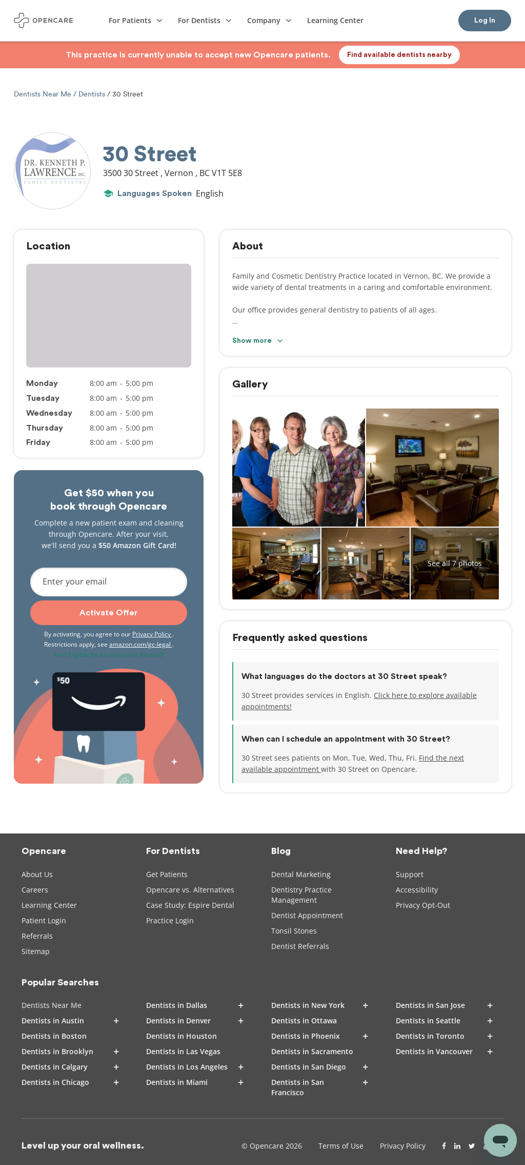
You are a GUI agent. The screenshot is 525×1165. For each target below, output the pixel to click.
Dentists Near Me (43, 94)
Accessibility (417, 890)
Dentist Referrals (300, 946)
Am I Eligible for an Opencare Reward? (109, 654)
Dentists (91, 94)
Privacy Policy (152, 634)
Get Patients (167, 874)
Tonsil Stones (294, 931)
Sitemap (36, 951)
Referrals (37, 936)
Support (409, 874)
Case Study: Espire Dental (190, 905)
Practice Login (170, 920)
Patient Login (44, 920)
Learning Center (49, 905)
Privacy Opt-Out (423, 905)
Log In (484, 20)
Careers (35, 890)
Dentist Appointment (307, 915)
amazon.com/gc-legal (140, 644)
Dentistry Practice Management (301, 895)
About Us (37, 874)
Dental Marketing (301, 874)
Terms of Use (341, 1146)
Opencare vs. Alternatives (190, 890)
